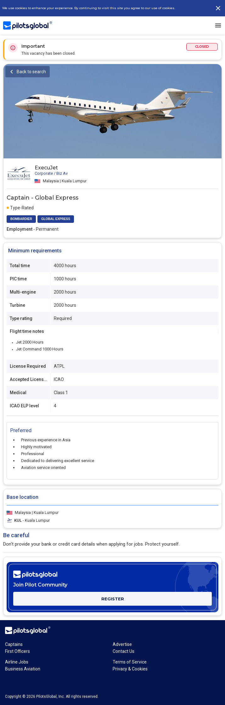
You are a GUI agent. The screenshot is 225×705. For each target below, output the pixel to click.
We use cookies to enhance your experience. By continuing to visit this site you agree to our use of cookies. (88, 8)
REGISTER (112, 598)
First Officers (17, 651)
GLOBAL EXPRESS (55, 219)
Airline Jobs (16, 661)
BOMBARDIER (21, 219)
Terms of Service (130, 661)
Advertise (122, 644)
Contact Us (123, 651)
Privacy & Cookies (130, 668)
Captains (14, 644)
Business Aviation (22, 668)
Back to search (31, 71)
